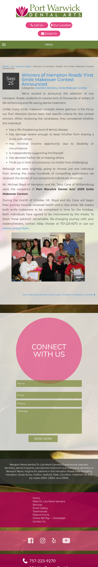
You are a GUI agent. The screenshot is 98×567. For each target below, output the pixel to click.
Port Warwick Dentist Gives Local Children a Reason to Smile (62, 273)
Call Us (37, 25)
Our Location (61, 25)
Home (5, 66)
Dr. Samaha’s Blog (18, 66)
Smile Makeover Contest (67, 85)
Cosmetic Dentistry (43, 85)
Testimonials (41, 491)
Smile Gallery (41, 487)
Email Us (49, 33)
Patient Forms (41, 494)
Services (38, 484)
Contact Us (40, 501)
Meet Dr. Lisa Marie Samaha (49, 480)
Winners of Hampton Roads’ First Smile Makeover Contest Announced (55, 77)
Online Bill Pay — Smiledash (49, 498)
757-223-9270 (42, 541)
